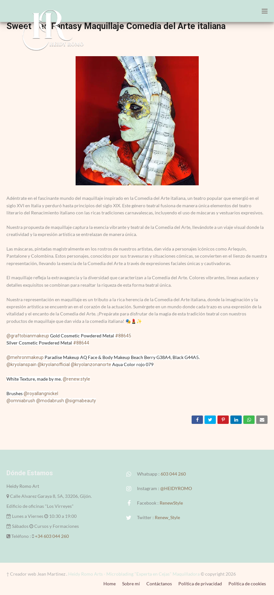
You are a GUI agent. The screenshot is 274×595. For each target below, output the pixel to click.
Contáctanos (159, 583)
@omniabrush (20, 400)
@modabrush (50, 400)
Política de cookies (247, 583)
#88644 (81, 342)
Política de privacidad (200, 583)
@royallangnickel (41, 393)
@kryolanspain (21, 364)
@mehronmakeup (25, 357)
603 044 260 (173, 474)
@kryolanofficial (53, 364)
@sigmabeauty (80, 400)
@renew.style (76, 379)
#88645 (123, 335)
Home (109, 583)
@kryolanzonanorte (91, 364)
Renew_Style (167, 517)
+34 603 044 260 (52, 536)
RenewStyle (171, 503)
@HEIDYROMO (176, 488)
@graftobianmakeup (27, 335)
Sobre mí (131, 583)
